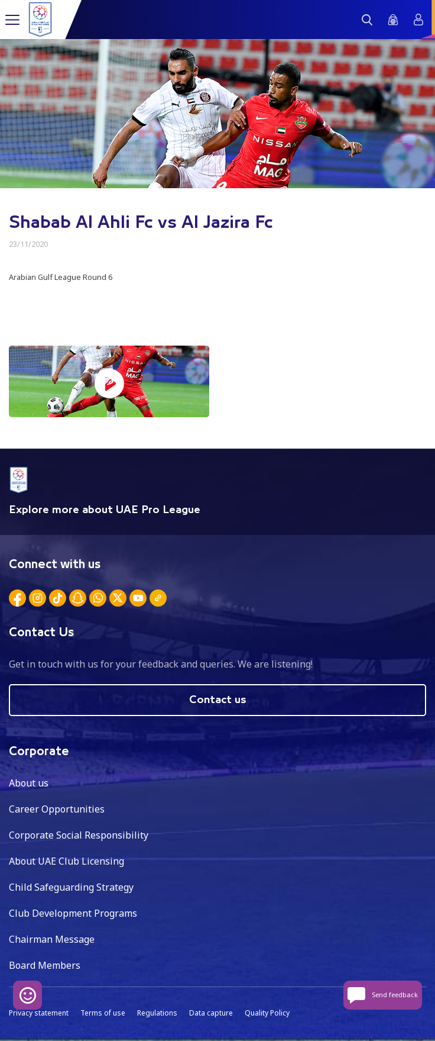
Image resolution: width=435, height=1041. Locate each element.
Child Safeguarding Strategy (71, 887)
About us (28, 782)
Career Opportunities (57, 809)
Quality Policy (267, 1013)
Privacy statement (39, 1013)
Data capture (211, 1013)
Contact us (217, 700)
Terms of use (102, 1013)
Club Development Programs (73, 913)
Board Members (44, 965)
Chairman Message (52, 939)
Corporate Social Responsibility (78, 835)
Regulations (157, 1013)
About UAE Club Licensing (66, 861)
